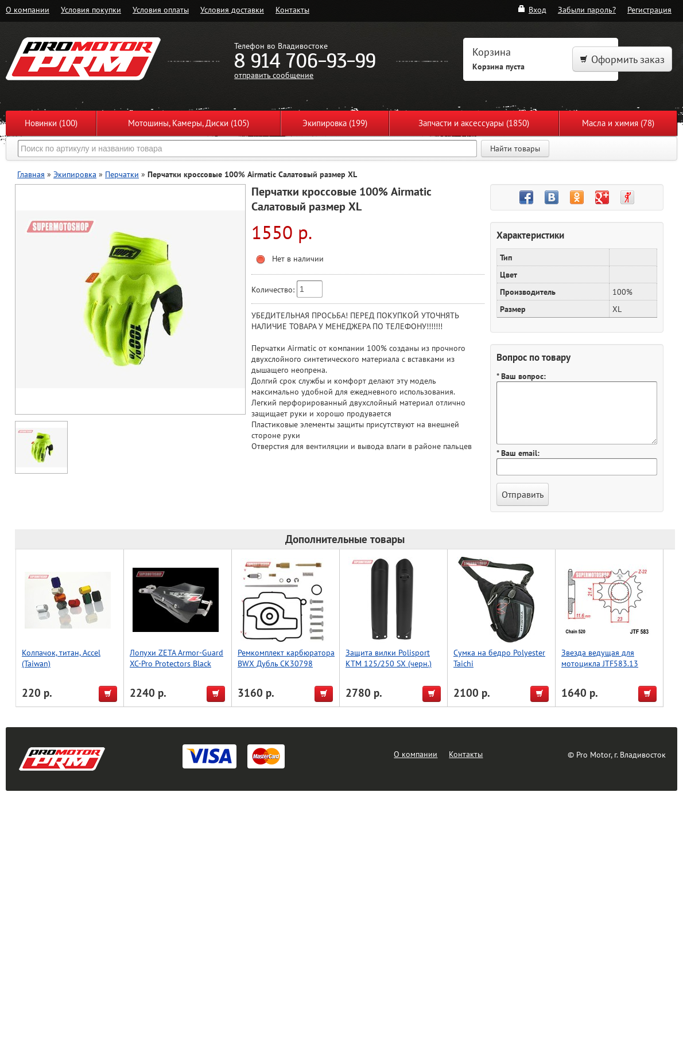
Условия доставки (232, 9)
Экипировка (74, 174)
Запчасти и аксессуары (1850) (473, 123)
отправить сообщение (273, 74)
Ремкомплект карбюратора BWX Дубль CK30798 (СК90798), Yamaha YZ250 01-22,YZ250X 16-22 (286, 668)
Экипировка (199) (334, 123)
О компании (27, 9)
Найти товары (515, 148)
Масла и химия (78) (618, 123)
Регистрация (649, 9)
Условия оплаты (161, 9)
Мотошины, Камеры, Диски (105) (188, 123)
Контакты (292, 9)
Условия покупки (91, 9)
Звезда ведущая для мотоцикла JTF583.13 (599, 658)
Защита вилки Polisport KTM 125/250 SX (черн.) (389, 658)
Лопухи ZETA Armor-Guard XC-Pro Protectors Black (176, 658)
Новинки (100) (51, 123)
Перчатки (122, 174)
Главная (31, 174)
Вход (531, 9)
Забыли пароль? (587, 9)
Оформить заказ (622, 59)
